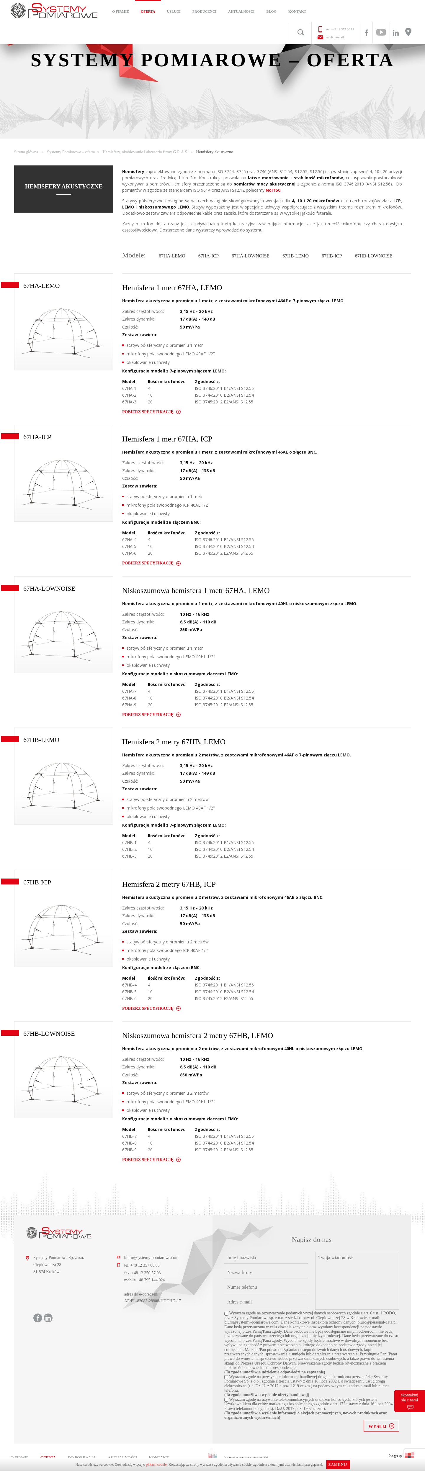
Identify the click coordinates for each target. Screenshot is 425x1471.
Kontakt (297, 11)
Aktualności (241, 11)
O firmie (120, 11)
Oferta (148, 11)
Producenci (204, 11)
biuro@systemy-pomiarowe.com (151, 1257)
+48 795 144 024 (151, 1280)
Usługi (174, 11)
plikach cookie (156, 1464)
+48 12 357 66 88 (342, 29)
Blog (271, 11)
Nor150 (273, 190)
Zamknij (337, 1464)
